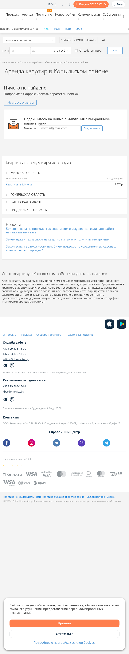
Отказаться (64, 634)
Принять (64, 623)
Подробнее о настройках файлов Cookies (64, 642)
